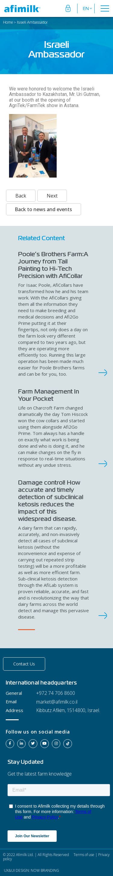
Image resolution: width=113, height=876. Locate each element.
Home (8, 22)
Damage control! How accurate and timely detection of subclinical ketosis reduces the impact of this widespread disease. (50, 501)
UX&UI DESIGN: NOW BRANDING (31, 870)
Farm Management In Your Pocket (48, 395)
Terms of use (83, 854)
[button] (24, 664)
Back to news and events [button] (43, 209)
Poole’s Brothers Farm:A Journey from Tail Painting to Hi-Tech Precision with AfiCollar (53, 265)
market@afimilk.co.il (56, 701)
